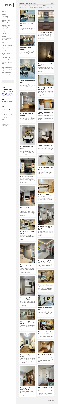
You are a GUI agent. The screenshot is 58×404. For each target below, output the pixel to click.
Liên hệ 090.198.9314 (6, 13)
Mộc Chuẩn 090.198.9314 (8, 5)
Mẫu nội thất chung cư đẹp (45, 285)
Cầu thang (4, 33)
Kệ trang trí (5, 48)
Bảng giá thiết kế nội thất (7, 63)
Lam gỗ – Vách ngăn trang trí (6, 39)
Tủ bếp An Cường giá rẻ (44, 32)
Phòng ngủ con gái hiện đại (45, 261)
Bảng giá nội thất (6, 16)
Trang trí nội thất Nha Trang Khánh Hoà (26, 298)
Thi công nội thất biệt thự (7, 21)
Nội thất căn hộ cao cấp (44, 332)
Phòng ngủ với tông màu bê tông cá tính (27, 388)
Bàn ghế (4, 36)
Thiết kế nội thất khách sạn (7, 75)
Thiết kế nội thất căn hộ (7, 73)
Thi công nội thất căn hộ (7, 23)
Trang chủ (4, 11)
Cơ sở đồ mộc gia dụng (26, 176)
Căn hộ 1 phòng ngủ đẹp (45, 145)
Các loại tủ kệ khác (6, 57)
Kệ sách (4, 50)
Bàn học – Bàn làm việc (7, 45)
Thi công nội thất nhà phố (7, 18)
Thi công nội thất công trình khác (7, 28)
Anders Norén (8, 128)
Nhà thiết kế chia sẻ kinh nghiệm (6, 65)
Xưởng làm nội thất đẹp (45, 195)
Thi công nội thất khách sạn (6, 26)
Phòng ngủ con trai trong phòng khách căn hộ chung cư (45, 228)
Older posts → (51, 400)
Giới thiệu (4, 14)
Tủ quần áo (4, 35)
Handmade (4, 60)
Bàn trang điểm (5, 47)
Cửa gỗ (3, 30)
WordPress (8, 126)
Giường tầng (5, 56)
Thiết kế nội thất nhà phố (7, 68)
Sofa (3, 42)
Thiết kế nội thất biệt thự (7, 70)
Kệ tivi (3, 40)
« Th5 (3, 119)
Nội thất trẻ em (5, 59)
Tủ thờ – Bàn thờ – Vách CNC (7, 54)
